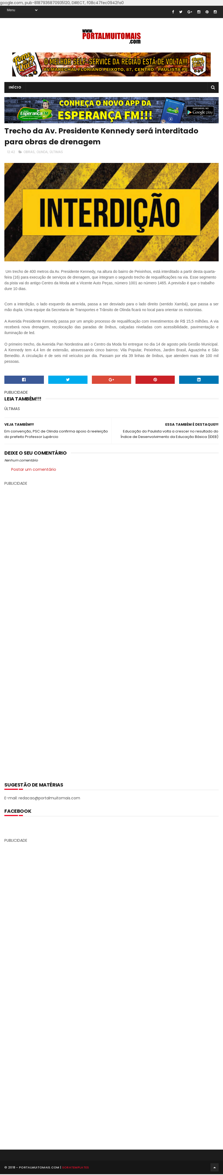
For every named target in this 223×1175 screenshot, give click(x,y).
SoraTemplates (75, 1168)
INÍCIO (15, 87)
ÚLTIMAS (56, 152)
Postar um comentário (33, 469)
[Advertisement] (111, 629)
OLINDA (42, 152)
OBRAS (29, 152)
